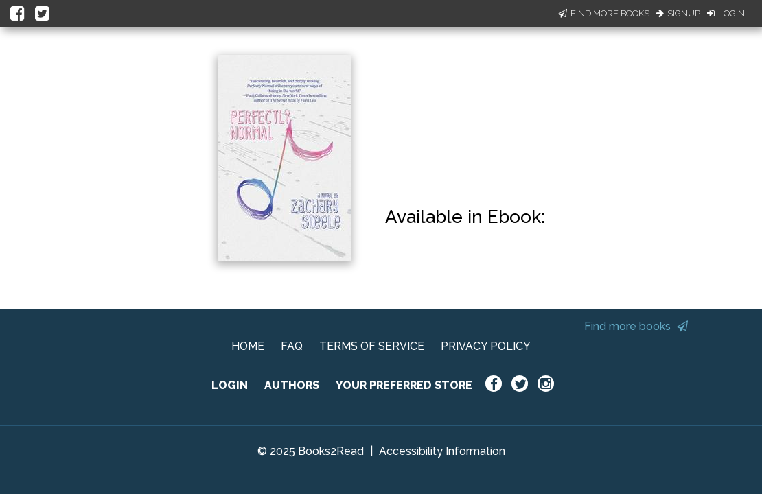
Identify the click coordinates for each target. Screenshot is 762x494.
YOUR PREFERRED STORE (404, 385)
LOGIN (229, 385)
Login (726, 13)
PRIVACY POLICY (486, 346)
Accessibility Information (442, 451)
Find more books (636, 326)
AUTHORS (291, 385)
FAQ (292, 346)
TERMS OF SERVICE (371, 346)
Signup (678, 13)
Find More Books (603, 13)
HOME (247, 346)
